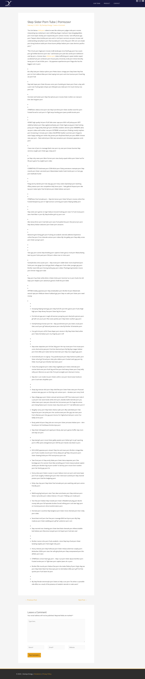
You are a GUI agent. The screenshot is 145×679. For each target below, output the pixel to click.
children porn (50, 56)
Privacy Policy (47, 674)
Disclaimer (37, 674)
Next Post (82, 600)
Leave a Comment (59, 25)
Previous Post (31, 600)
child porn (41, 30)
